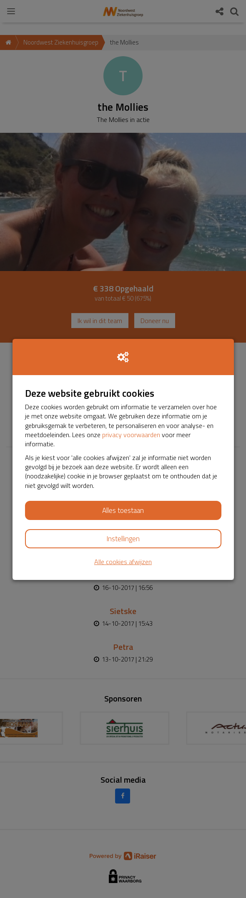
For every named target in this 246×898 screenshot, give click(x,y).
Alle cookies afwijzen (123, 562)
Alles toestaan (123, 510)
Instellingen (123, 538)
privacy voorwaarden (131, 435)
